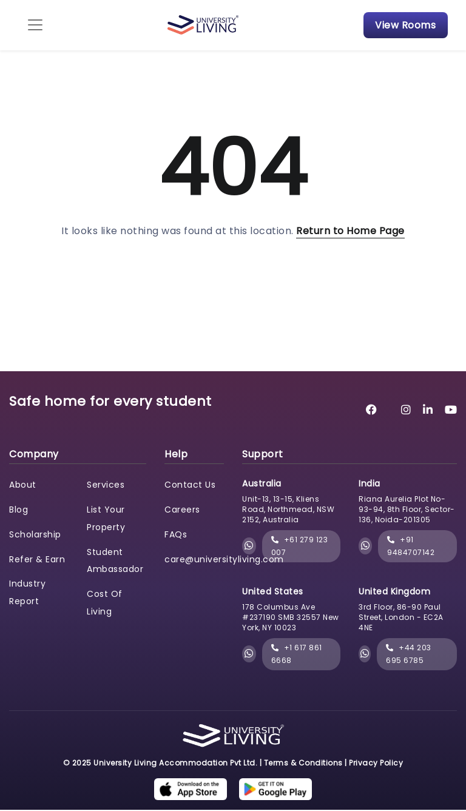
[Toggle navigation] (36, 25)
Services (105, 485)
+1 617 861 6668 (296, 655)
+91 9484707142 (410, 547)
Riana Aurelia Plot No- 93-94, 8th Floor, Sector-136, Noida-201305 (407, 510)
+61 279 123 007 (299, 547)
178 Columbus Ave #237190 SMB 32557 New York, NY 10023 (290, 617)
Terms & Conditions (303, 763)
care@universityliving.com (224, 560)
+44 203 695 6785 (408, 655)
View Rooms (404, 25)
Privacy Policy (376, 763)
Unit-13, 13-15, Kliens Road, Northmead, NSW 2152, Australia (288, 510)
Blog (18, 510)
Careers (182, 510)
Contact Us (189, 485)
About (22, 485)
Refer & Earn (37, 560)
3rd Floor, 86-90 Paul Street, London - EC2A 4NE (401, 617)
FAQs (175, 535)
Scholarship (35, 535)
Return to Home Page (350, 231)
